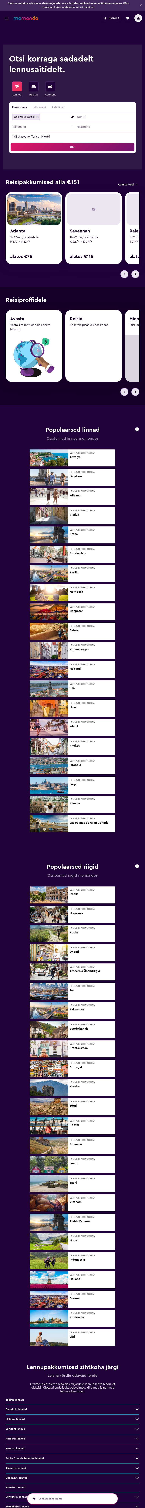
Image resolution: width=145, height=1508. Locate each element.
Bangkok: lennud (16, 1392)
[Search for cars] (50, 67)
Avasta (17, 303)
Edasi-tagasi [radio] (19, 88)
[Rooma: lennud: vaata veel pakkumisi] (137, 1431)
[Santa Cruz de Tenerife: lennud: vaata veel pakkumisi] (137, 1441)
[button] (141, 5)
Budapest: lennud (17, 1461)
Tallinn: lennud (15, 1383)
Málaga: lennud (15, 1402)
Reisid (76, 304)
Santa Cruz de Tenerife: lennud (25, 1441)
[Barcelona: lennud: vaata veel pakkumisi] (137, 1499)
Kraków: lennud (15, 1470)
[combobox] (55, 98)
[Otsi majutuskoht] (34, 67)
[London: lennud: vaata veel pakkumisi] (137, 1412)
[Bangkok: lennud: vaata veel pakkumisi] (137, 1392)
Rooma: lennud (15, 1431)
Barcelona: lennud (17, 1499)
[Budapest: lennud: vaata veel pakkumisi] (137, 1461)
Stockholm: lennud (17, 1489)
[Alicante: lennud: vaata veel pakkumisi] (137, 1451)
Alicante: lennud (16, 1451)
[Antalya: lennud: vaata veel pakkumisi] (137, 1422)
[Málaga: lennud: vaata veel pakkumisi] (137, 1402)
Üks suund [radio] (39, 88)
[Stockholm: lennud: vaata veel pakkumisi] (137, 1489)
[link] (127, 166)
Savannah (80, 215)
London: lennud (15, 1412)
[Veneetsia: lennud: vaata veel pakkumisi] (137, 1480)
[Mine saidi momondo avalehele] (26, 18)
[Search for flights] (17, 67)
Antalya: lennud (15, 1421)
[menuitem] (17, 70)
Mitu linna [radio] (58, 88)
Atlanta (17, 214)
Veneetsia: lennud (17, 1480)
